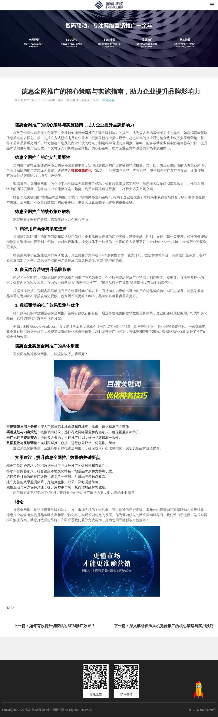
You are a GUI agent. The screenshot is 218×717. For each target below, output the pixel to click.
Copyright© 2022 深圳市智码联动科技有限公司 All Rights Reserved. (48, 709)
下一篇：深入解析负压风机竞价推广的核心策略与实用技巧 (164, 626)
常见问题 (108, 100)
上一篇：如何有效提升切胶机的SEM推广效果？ (54, 626)
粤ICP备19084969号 (202, 709)
